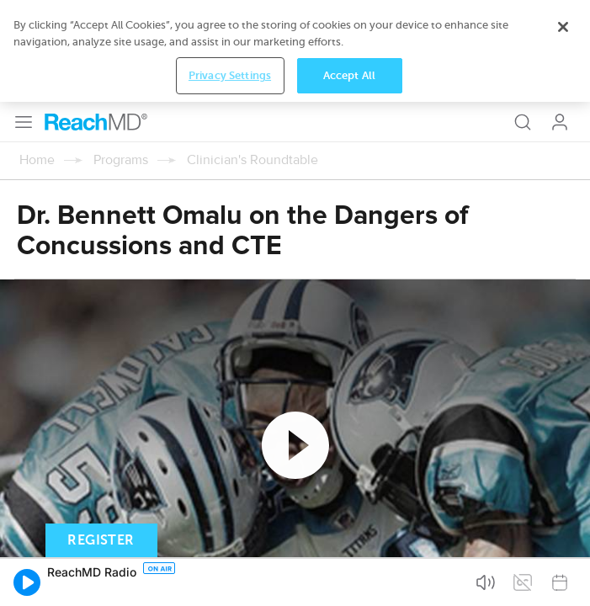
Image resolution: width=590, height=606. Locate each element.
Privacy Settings (230, 75)
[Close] (563, 26)
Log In (560, 122)
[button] (26, 582)
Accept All (349, 75)
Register (100, 540)
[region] (295, 51)
